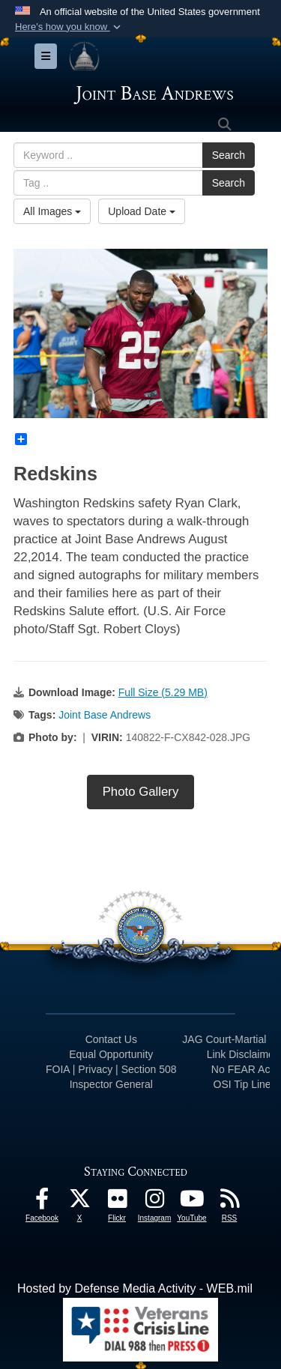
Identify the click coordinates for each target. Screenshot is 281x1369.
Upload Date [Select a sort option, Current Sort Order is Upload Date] (141, 211)
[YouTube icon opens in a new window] (192, 1202)
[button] (69, 26)
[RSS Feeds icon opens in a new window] (229, 1202)
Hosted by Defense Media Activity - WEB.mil (135, 1288)
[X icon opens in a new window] (79, 1202)
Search (228, 155)
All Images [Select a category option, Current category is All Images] (52, 211)
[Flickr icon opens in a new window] (117, 1202)
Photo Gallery (141, 792)
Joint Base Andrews (104, 715)
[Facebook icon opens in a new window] (42, 1202)
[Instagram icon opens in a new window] (154, 1202)
